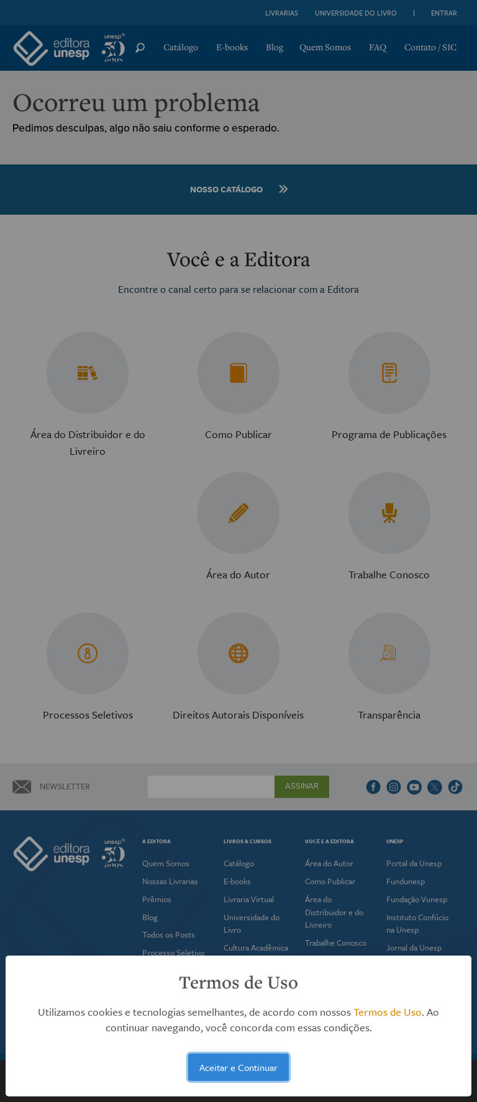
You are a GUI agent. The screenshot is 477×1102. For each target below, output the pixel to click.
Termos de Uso (387, 1011)
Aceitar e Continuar (238, 1067)
